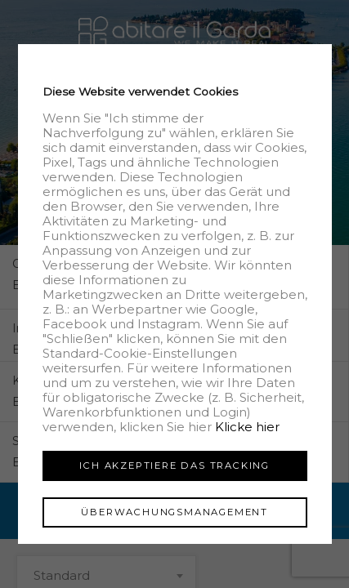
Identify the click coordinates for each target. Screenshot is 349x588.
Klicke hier (246, 426)
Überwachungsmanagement (174, 512)
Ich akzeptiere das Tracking (174, 465)
